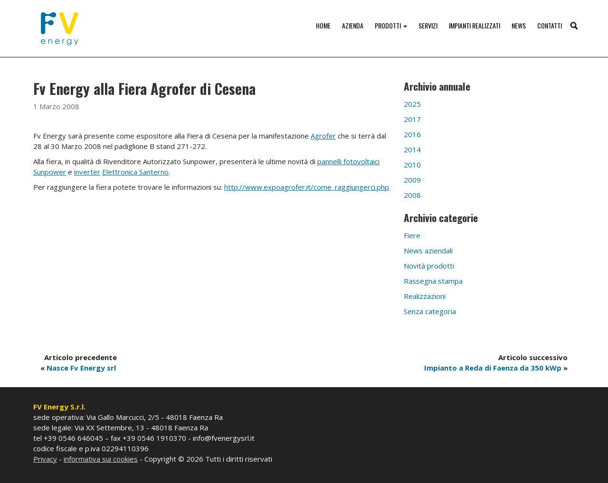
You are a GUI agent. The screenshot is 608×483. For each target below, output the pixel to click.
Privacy (45, 459)
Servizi (427, 25)
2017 (412, 119)
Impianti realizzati (474, 25)
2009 (412, 180)
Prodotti (391, 25)
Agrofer (323, 135)
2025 (412, 104)
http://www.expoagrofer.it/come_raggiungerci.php (306, 187)
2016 (412, 134)
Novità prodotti (429, 265)
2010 (412, 164)
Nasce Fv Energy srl (81, 367)
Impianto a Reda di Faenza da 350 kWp (492, 367)
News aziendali (428, 250)
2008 (412, 195)
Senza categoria (430, 311)
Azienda (352, 25)
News (519, 25)
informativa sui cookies (101, 459)
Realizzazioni (425, 296)
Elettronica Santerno (135, 171)
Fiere (412, 235)
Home (323, 25)
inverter (87, 171)
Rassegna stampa (433, 281)
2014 (412, 149)
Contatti (549, 25)
